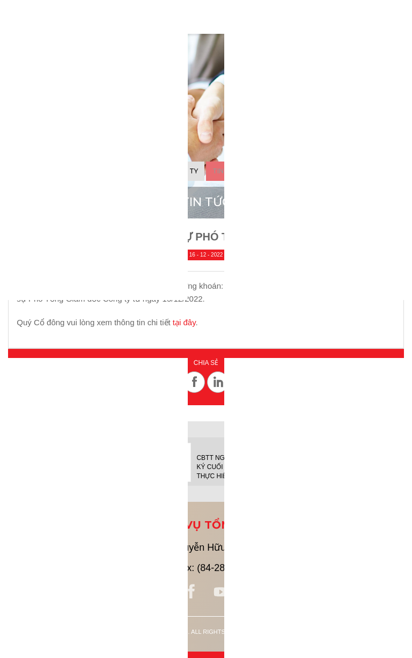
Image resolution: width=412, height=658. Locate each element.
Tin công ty (176, 171)
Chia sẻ (206, 363)
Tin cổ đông (235, 171)
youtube (220, 592)
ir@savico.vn (330, 567)
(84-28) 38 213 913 (111, 567)
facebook (191, 592)
